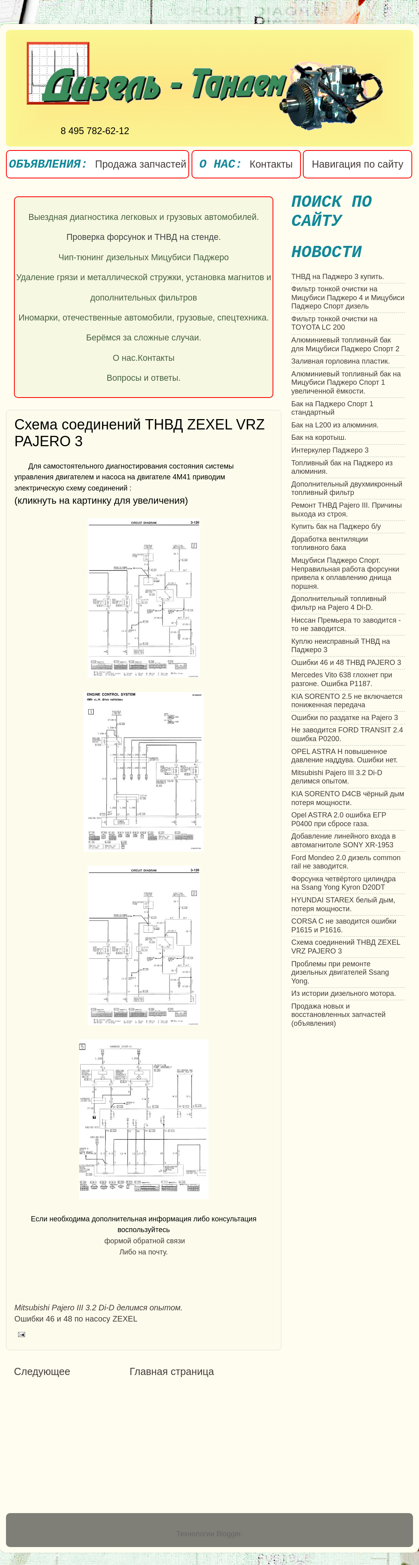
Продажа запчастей (140, 164)
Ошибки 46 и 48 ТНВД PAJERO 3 (346, 663)
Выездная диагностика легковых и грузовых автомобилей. (143, 217)
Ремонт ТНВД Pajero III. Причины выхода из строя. (346, 509)
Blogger (228, 1534)
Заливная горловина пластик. (340, 361)
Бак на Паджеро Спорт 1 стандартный (332, 408)
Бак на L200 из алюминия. (335, 425)
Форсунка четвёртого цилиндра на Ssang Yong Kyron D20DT (343, 883)
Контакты (271, 164)
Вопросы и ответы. (144, 378)
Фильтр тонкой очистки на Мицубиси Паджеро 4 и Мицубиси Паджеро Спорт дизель (348, 297)
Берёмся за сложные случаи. (144, 337)
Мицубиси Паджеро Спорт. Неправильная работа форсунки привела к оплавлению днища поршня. (345, 573)
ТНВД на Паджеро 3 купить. (337, 277)
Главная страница (172, 1371)
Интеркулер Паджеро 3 (330, 450)
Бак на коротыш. (318, 437)
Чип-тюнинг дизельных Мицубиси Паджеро (144, 257)
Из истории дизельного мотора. (343, 993)
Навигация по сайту (357, 164)
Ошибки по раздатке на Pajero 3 (344, 718)
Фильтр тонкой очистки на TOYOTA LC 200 (334, 323)
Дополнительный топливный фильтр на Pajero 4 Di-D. (338, 603)
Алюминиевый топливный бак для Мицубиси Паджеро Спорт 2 (345, 344)
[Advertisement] (81, 1446)
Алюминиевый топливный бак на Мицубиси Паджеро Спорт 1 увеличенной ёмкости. (346, 382)
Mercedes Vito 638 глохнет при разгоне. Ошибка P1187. (341, 679)
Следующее (42, 1371)
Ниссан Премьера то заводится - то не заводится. (346, 624)
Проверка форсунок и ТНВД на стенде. (144, 237)
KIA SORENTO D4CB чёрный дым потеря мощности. (347, 798)
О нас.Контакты (144, 358)
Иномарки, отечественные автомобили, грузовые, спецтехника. (143, 317)
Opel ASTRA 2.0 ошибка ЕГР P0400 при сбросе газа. (338, 819)
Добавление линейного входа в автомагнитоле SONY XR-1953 (343, 840)
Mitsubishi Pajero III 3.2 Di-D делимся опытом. (336, 777)
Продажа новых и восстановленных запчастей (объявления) (338, 1014)
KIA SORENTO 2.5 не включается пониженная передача (347, 700)
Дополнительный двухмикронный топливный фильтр (346, 488)
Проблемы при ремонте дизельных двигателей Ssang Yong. (340, 972)
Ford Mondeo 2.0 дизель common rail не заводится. (346, 862)
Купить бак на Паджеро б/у (336, 526)
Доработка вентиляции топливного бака (329, 543)
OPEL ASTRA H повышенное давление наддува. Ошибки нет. (344, 756)
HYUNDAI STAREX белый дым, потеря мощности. (343, 904)
